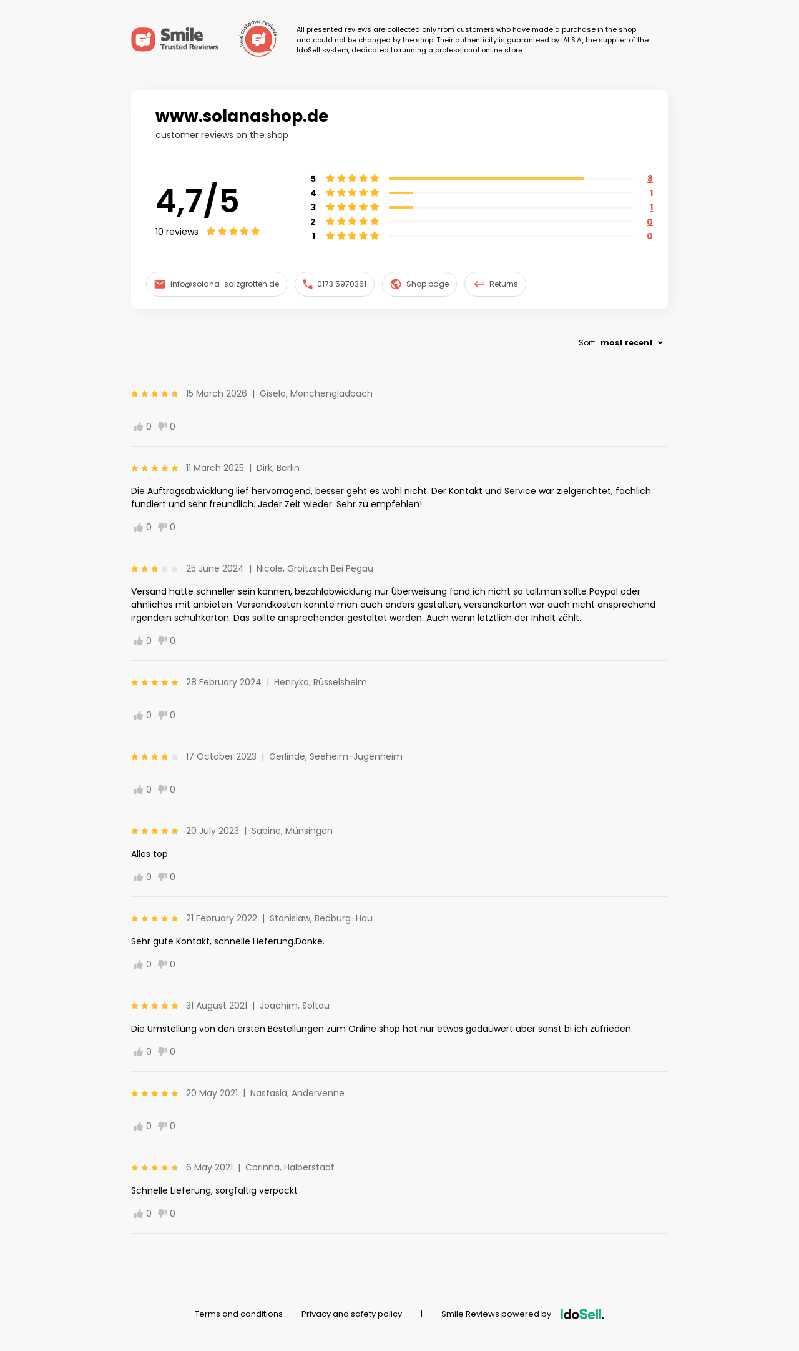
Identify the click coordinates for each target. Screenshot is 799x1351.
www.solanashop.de (241, 116)
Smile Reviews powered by (522, 1314)
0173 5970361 (335, 284)
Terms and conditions (239, 1314)
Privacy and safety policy (351, 1314)
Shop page (419, 284)
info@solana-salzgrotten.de (216, 284)
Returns (496, 284)
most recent (626, 342)
